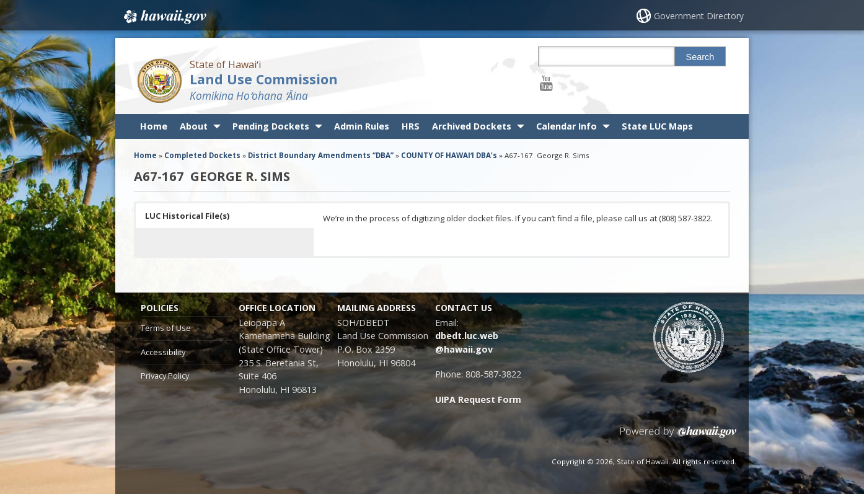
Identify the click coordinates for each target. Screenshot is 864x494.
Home (153, 126)
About (194, 126)
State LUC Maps (657, 126)
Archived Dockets (471, 126)
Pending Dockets (270, 126)
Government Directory (699, 16)
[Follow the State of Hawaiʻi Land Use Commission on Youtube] (546, 83)
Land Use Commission (264, 79)
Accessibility (163, 352)
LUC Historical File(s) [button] (187, 215)
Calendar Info (566, 126)
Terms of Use (166, 327)
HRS (411, 126)
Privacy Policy (165, 375)
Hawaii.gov (164, 16)
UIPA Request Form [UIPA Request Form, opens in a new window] (478, 399)
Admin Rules (361, 126)
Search (700, 57)
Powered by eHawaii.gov (678, 436)
